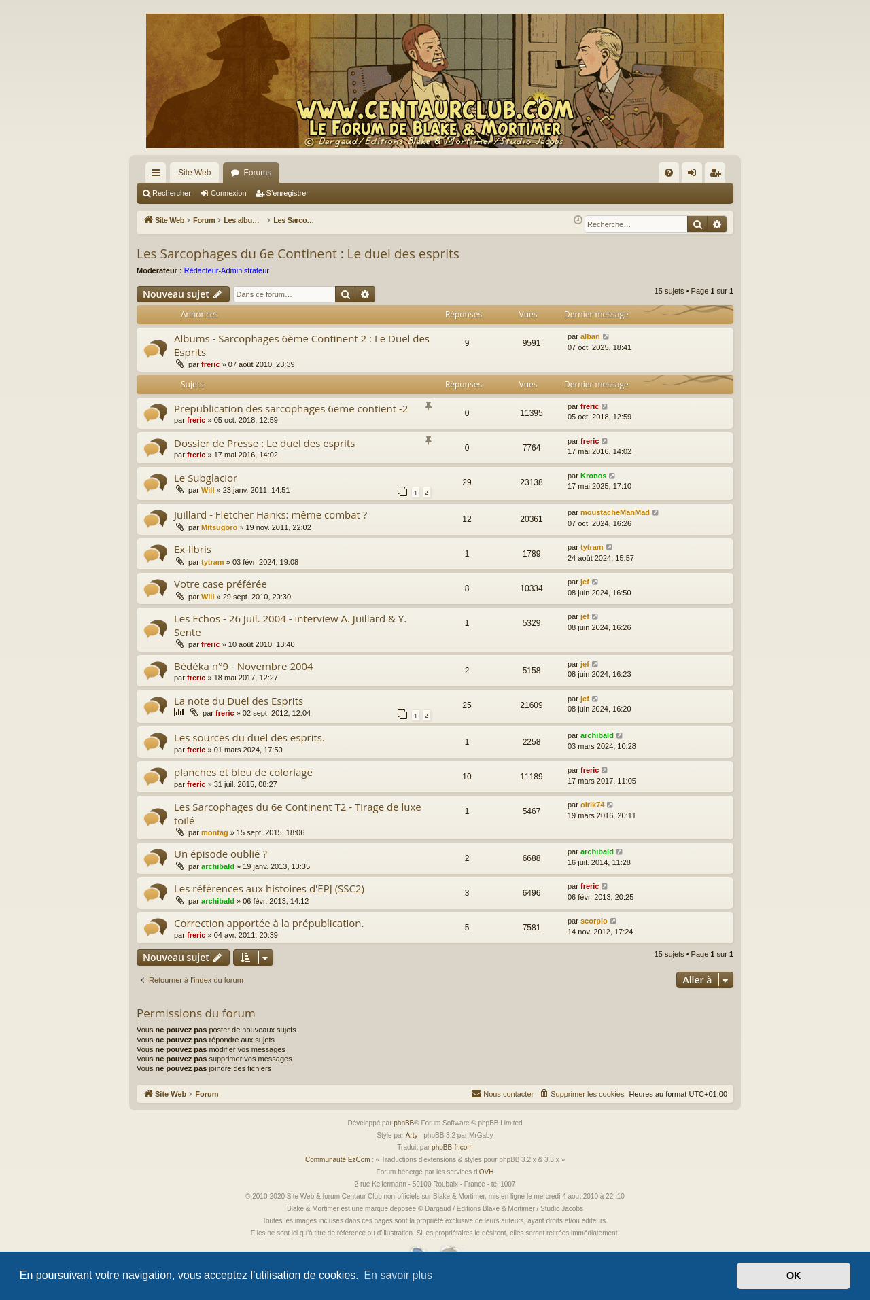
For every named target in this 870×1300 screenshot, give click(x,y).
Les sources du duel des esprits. (249, 737)
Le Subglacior (205, 478)
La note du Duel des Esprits (238, 700)
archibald (597, 735)
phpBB (404, 1123)
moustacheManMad (615, 512)
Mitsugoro (219, 527)
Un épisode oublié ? (220, 853)
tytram (212, 562)
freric (210, 364)
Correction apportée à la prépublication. (269, 923)
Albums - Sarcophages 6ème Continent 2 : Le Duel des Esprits (302, 345)
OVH (486, 1172)
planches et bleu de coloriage (243, 772)
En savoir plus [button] (398, 1275)
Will (207, 490)
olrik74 (592, 805)
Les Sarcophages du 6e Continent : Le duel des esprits (298, 253)
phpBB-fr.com (452, 1147)
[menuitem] (669, 172)
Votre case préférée (220, 584)
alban (590, 336)
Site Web (194, 172)
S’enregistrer (287, 193)
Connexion (229, 193)
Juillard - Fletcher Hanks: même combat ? (270, 514)
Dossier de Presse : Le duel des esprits (264, 443)
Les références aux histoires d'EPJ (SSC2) (269, 888)
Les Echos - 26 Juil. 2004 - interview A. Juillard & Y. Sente (290, 625)
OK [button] (793, 1275)
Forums (257, 172)
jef (584, 582)
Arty (412, 1135)
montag (214, 832)
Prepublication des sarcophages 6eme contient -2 (291, 408)
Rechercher (171, 193)
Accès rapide (158, 175)
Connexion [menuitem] (695, 175)
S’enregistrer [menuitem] (718, 175)
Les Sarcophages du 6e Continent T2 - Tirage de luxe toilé (297, 813)
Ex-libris (192, 549)
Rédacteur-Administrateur (226, 270)
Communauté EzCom (337, 1159)
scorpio (594, 921)
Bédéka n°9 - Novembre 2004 (243, 666)
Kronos (593, 476)
